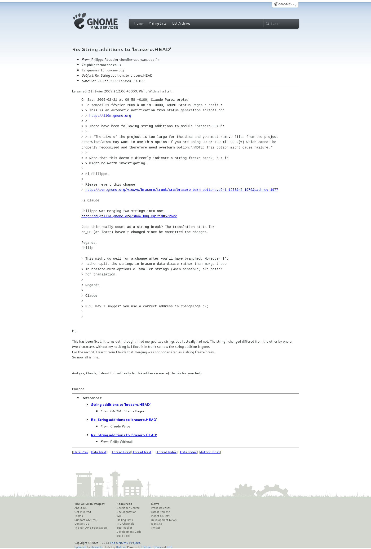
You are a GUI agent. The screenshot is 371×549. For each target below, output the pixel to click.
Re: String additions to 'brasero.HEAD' (124, 419)
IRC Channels (125, 524)
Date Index (188, 452)
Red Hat (121, 547)
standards (96, 547)
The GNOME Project (89, 504)
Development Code (128, 532)
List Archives (181, 23)
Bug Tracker (124, 528)
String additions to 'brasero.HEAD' (120, 404)
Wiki (119, 516)
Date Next (98, 452)
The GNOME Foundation (90, 528)
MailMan (146, 547)
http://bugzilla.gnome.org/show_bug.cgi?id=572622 (129, 216)
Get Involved (82, 512)
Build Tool (123, 536)
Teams (78, 516)
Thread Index (167, 452)
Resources (124, 504)
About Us (80, 508)
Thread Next (141, 452)
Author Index (210, 452)
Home (138, 23)
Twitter (155, 528)
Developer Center (127, 508)
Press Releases (160, 508)
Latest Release (160, 512)
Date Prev (80, 452)
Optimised (80, 547)
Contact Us (81, 524)
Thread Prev (121, 452)
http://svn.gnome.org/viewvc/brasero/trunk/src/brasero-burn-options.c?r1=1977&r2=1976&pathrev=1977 (181, 189)
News (155, 504)
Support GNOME (85, 520)
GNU (169, 547)
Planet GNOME (161, 516)
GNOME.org (287, 4)
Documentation (126, 512)
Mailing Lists (157, 23)
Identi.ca (156, 524)
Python (157, 547)
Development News (164, 520)
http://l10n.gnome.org (110, 115)
